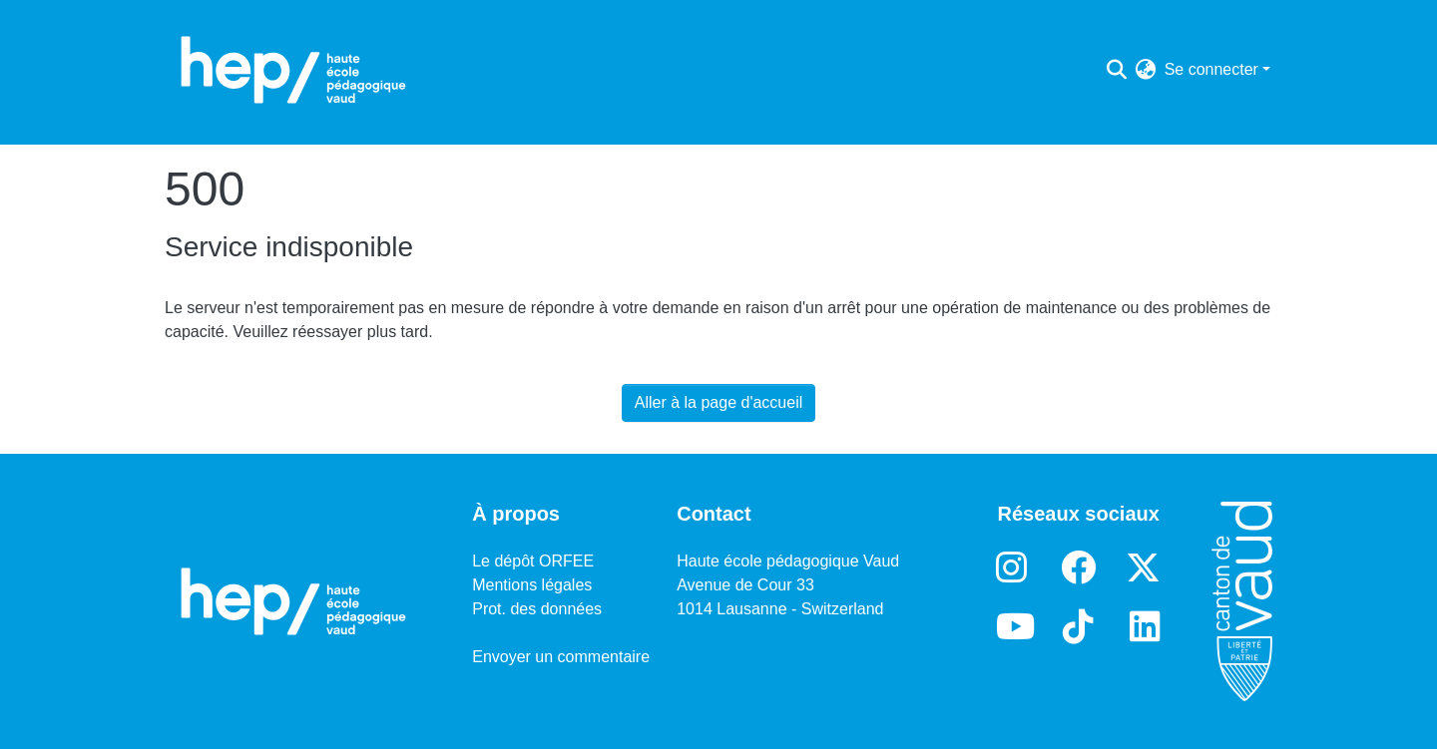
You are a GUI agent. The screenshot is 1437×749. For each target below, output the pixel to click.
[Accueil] (293, 70)
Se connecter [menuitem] (1211, 69)
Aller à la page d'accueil (719, 402)
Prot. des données (537, 608)
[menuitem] (1146, 70)
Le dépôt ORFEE (533, 561)
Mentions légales (532, 584)
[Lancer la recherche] (1117, 70)
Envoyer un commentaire (561, 656)
